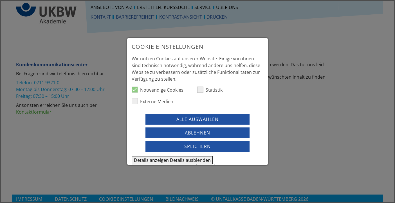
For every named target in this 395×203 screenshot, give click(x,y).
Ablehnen (197, 133)
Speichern (197, 146)
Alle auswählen (197, 119)
